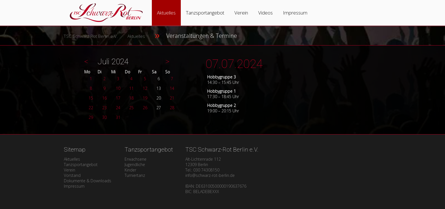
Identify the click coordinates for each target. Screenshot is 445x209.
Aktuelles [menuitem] (72, 159)
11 (131, 88)
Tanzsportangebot (205, 12)
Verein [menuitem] (69, 170)
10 (118, 88)
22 (91, 107)
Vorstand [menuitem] (72, 175)
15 (91, 98)
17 (118, 98)
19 (145, 98)
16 (104, 98)
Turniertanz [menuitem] (135, 175)
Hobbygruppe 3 (221, 77)
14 (172, 88)
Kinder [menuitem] (130, 170)
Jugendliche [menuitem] (135, 164)
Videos (265, 12)
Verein (241, 12)
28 (172, 107)
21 (172, 98)
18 (131, 98)
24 (118, 107)
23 (104, 107)
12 (145, 88)
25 (131, 107)
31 (118, 117)
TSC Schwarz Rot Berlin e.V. (91, 36)
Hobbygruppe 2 (221, 105)
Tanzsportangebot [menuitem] (81, 164)
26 (145, 107)
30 (104, 117)
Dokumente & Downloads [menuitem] (87, 180)
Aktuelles (166, 12)
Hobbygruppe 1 (221, 91)
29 (91, 117)
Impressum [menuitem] (74, 186)
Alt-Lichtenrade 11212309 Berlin (203, 161)
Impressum (295, 12)
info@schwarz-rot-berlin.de (210, 175)
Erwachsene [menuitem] (135, 159)
